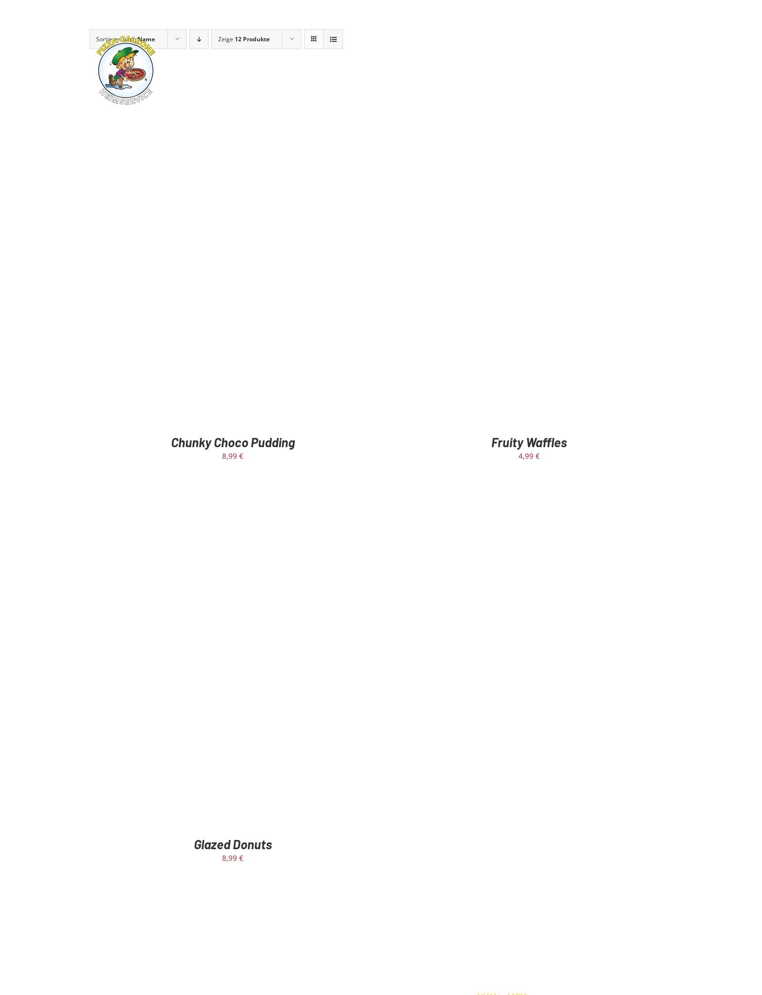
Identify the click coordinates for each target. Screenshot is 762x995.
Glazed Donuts (233, 844)
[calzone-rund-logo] (125, 37)
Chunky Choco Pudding (233, 442)
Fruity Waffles (529, 442)
